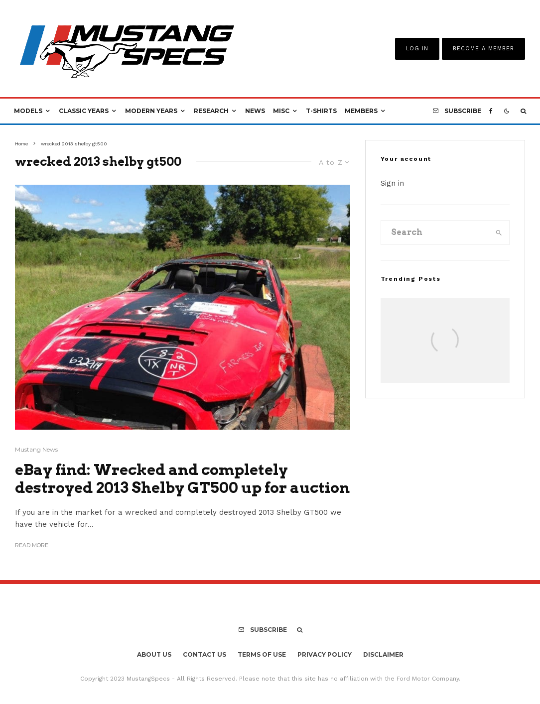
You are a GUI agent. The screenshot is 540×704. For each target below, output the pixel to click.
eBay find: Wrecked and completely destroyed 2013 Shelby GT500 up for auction (182, 478)
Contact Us (204, 654)
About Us (154, 654)
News (255, 111)
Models (28, 111)
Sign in (392, 183)
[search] (499, 232)
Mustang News (36, 449)
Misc (281, 111)
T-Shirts (321, 111)
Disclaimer (383, 654)
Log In (417, 48)
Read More (31, 545)
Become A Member (483, 48)
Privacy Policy (324, 654)
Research (211, 111)
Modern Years (151, 111)
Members (361, 111)
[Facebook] (491, 111)
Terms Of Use (262, 654)
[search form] (435, 232)
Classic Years (84, 111)
